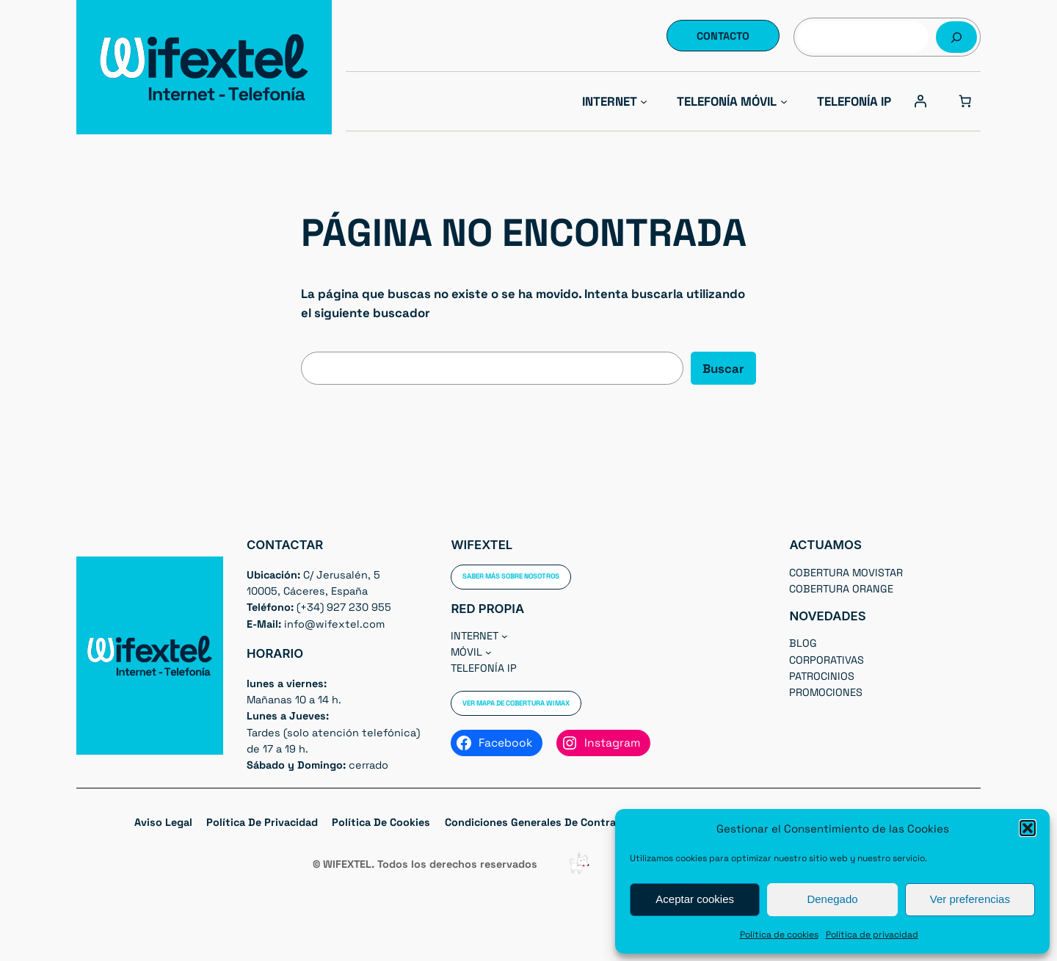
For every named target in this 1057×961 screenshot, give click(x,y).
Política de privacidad (872, 934)
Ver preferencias (970, 899)
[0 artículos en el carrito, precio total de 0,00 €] (965, 101)
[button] (1027, 828)
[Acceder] (920, 101)
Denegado (832, 899)
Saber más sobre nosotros (510, 576)
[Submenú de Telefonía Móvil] (784, 101)
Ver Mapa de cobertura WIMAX (516, 703)
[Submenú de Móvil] (488, 652)
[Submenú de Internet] (643, 101)
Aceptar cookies (694, 899)
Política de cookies (779, 934)
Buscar (723, 368)
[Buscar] (956, 37)
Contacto (723, 36)
